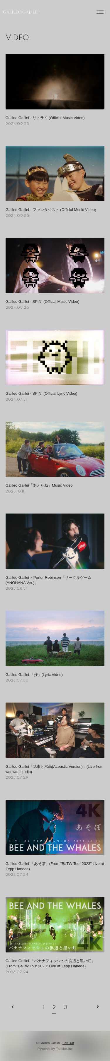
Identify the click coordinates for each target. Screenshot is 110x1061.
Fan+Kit (68, 1043)
